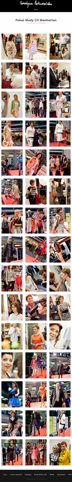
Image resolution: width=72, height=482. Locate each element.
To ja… (5, 475)
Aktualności (61, 475)
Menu (36, 9)
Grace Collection (16, 475)
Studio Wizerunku (40, 475)
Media (52, 475)
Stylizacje (28, 475)
